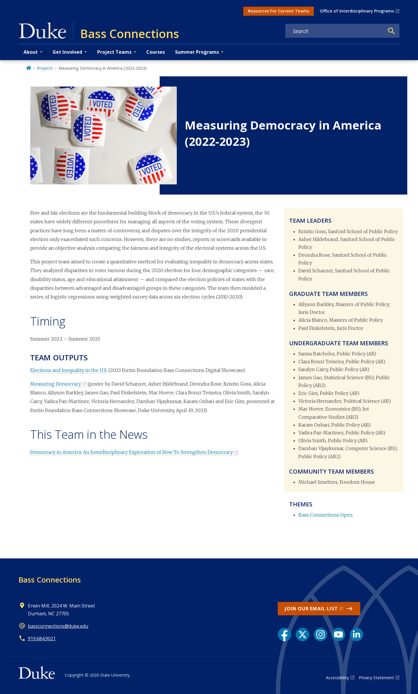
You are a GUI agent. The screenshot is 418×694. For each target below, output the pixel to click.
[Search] (391, 31)
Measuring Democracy (55, 384)
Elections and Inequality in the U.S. (68, 370)
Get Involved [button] (67, 52)
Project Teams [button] (114, 52)
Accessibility (337, 677)
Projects (45, 68)
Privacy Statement (376, 677)
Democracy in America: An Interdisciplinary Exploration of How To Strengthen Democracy (131, 452)
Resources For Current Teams (278, 11)
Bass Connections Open (325, 515)
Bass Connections (50, 579)
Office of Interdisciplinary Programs (357, 11)
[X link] (302, 634)
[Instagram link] (320, 634)
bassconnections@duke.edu (58, 626)
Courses (155, 52)
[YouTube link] (338, 634)
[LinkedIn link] (356, 634)
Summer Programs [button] (197, 52)
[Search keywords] (335, 31)
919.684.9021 (42, 638)
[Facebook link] (284, 634)
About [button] (31, 52)
